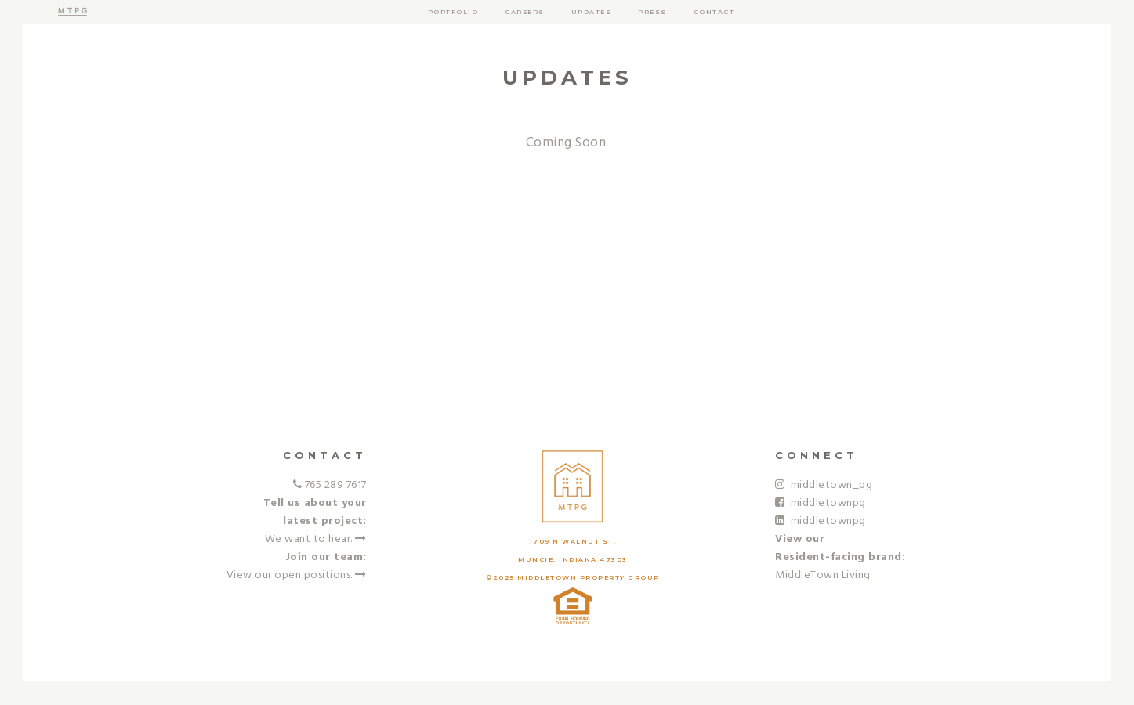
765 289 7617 (336, 485)
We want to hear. (316, 539)
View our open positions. (296, 575)
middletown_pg (823, 485)
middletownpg (820, 503)
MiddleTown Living (823, 575)
